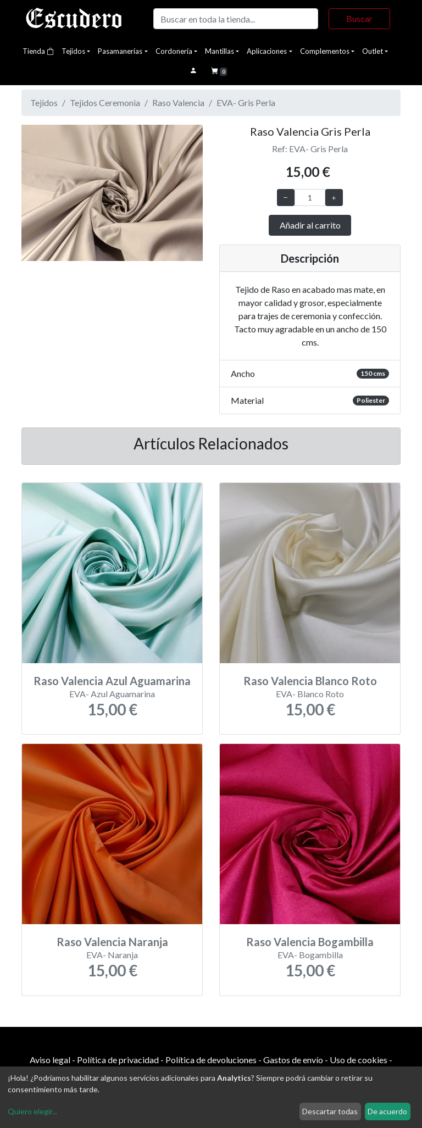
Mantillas (219, 51)
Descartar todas (330, 1111)
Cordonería (174, 51)
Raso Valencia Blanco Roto (310, 680)
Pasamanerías (120, 51)
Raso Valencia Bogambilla (310, 941)
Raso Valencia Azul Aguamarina (112, 680)
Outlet (372, 51)
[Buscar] (235, 18)
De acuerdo (387, 1111)
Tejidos (73, 51)
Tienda (38, 51)
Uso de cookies (358, 1059)
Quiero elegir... (32, 1111)
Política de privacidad (118, 1059)
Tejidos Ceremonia (105, 102)
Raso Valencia (178, 102)
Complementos (324, 51)
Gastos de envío (293, 1059)
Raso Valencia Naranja (112, 941)
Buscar (359, 18)
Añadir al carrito (310, 225)
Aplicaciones (267, 51)
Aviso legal (50, 1059)
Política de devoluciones (211, 1059)
